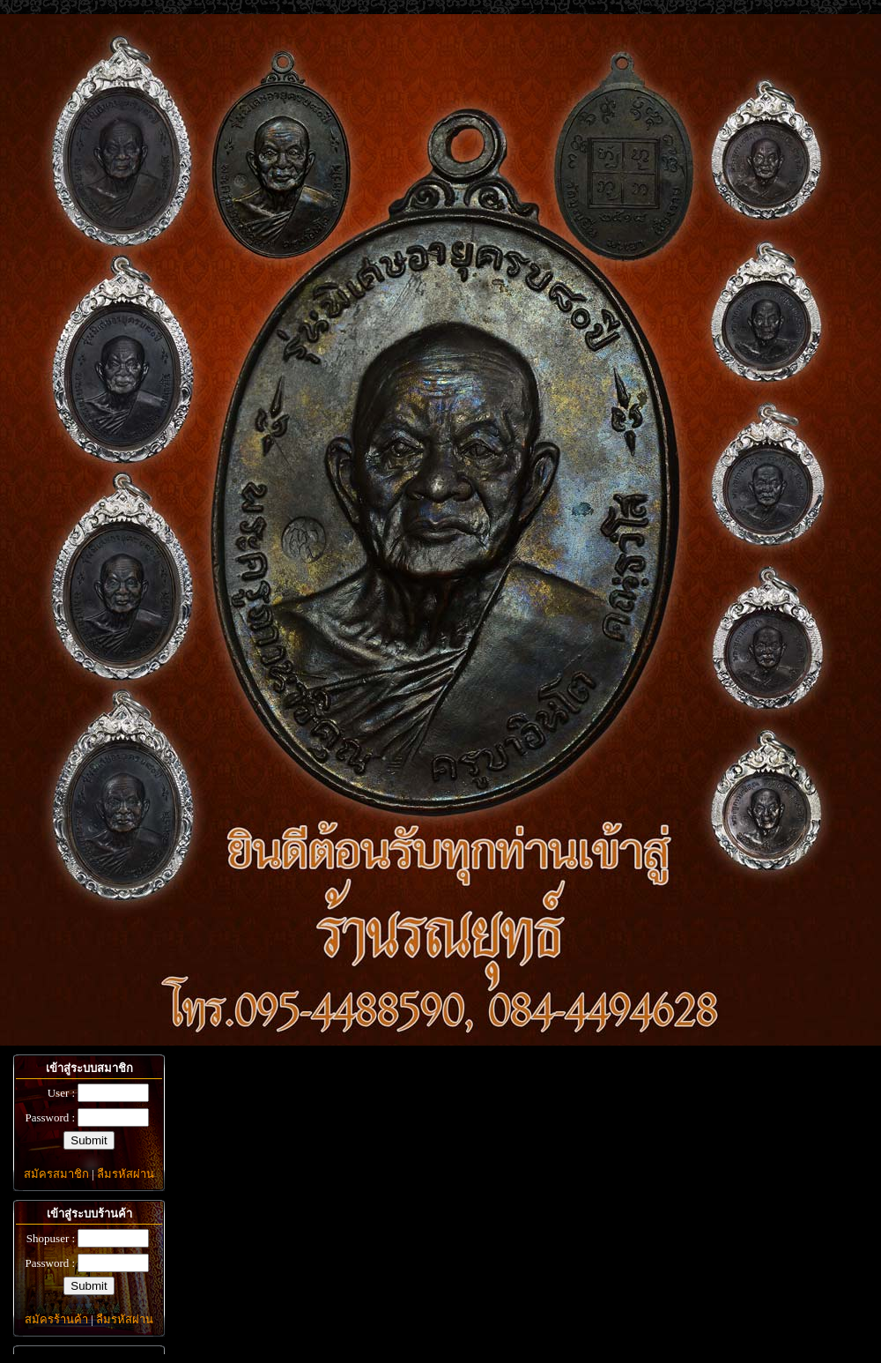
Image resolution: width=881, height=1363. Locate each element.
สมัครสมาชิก (56, 1174)
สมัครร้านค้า (56, 1319)
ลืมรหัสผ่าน (125, 1174)
